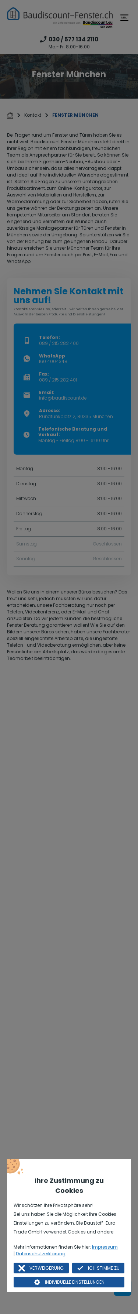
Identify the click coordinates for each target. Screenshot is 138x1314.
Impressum (105, 1247)
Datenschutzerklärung (41, 1253)
